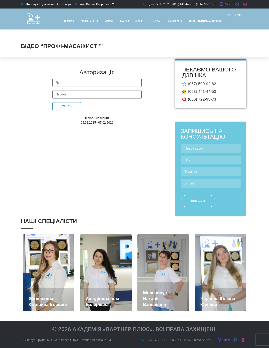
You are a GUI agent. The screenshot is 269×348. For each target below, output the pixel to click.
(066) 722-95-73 (202, 99)
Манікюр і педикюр (133, 21)
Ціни (192, 21)
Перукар (158, 21)
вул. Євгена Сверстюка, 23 (92, 340)
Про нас (70, 21)
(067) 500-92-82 (202, 83)
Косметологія (91, 21)
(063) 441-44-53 (202, 91)
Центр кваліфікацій (212, 21)
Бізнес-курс (177, 21)
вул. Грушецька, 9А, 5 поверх (50, 340)
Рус (238, 15)
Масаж (111, 21)
